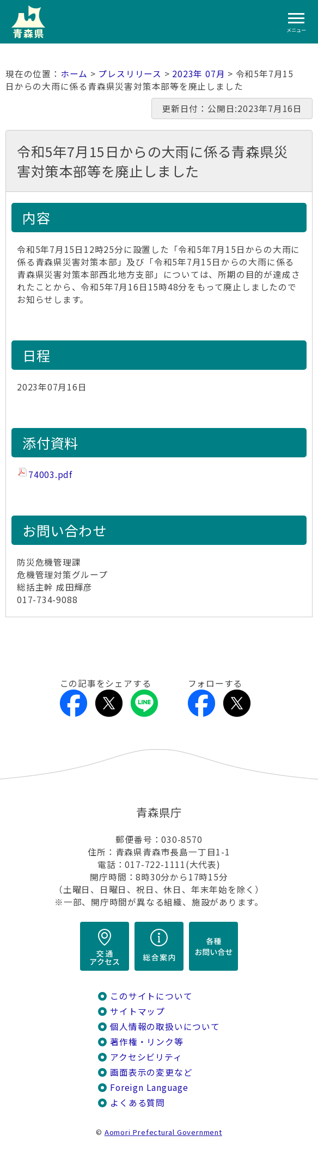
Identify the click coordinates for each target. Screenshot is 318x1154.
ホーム (74, 73)
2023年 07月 (198, 73)
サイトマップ (137, 1011)
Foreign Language (149, 1087)
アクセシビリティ (146, 1057)
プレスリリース (130, 73)
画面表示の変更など (151, 1072)
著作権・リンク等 (146, 1041)
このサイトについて (151, 996)
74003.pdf (50, 474)
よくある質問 (137, 1102)
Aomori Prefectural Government (163, 1132)
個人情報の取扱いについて (164, 1026)
